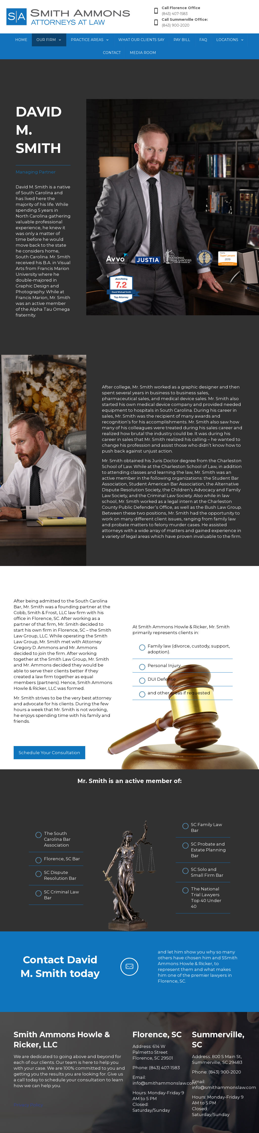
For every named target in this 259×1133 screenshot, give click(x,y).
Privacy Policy (28, 1104)
